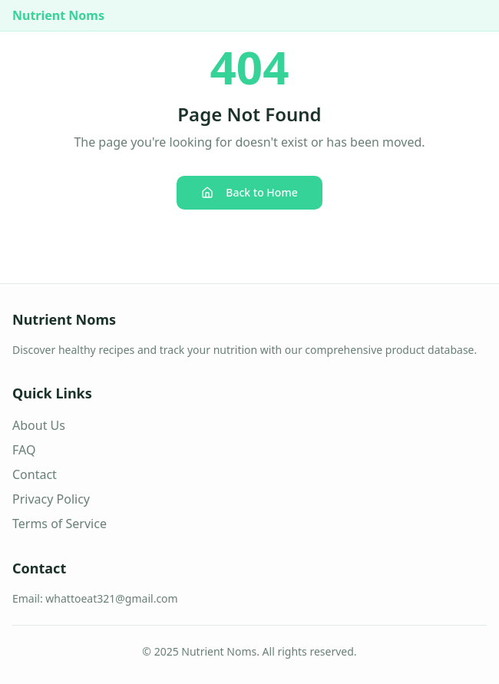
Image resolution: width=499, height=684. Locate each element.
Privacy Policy (51, 499)
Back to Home (249, 192)
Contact (34, 474)
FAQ (23, 449)
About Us (38, 425)
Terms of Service (59, 523)
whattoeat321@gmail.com (111, 598)
